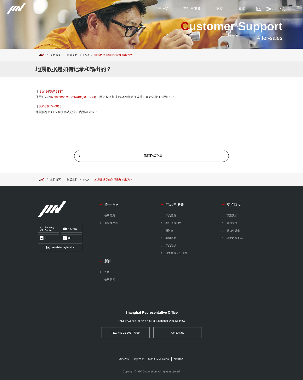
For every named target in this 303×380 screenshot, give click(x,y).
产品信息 (170, 215)
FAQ (86, 54)
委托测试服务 (173, 223)
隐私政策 (124, 358)
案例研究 (170, 237)
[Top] (41, 54)
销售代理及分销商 (176, 253)
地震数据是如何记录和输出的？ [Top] (113, 54)
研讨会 (169, 230)
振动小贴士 (233, 230)
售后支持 (72, 54)
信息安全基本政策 (159, 358)
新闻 (108, 261)
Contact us (177, 332)
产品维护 (170, 245)
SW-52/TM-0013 (50, 106)
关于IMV (111, 205)
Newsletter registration (60, 248)
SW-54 (44, 91)
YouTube (70, 229)
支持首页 (55, 54)
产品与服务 (174, 205)
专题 (107, 271)
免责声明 (138, 358)
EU (44, 238)
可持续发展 (111, 223)
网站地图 (179, 358)
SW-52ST (56, 91)
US (67, 238)
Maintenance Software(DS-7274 (73, 97)
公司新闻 (109, 279)
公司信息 (109, 215)
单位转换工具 (234, 237)
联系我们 (231, 215)
